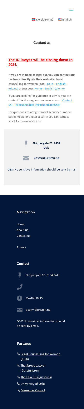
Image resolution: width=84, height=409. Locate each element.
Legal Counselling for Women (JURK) (40, 356)
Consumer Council (33, 390)
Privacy (21, 247)
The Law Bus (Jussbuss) (36, 377)
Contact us (23, 236)
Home (20, 224)
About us (22, 230)
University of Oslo (33, 384)
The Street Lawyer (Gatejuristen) (33, 367)
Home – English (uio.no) (49, 88)
